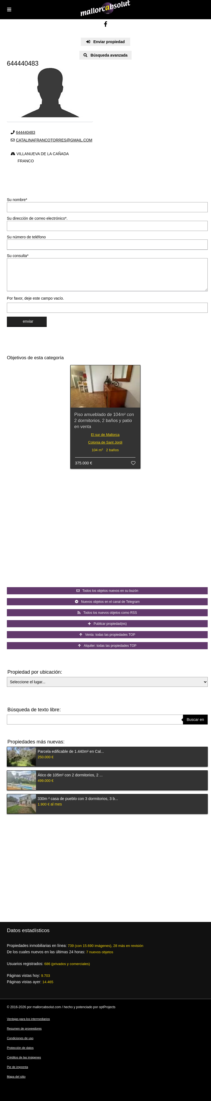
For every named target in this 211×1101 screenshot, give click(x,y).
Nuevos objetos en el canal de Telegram (107, 602)
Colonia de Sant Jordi (105, 442)
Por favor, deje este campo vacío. (35, 298)
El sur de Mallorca (105, 435)
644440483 (25, 132)
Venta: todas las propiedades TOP (107, 635)
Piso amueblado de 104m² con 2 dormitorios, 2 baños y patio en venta (104, 420)
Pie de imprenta (17, 1067)
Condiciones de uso (20, 1038)
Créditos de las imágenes (24, 1057)
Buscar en (195, 719)
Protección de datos (20, 1047)
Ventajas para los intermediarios (28, 1019)
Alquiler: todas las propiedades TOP (107, 646)
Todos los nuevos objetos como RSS (107, 613)
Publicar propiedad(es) (107, 624)
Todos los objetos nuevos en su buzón (107, 591)
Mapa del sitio (16, 1076)
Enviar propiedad (105, 42)
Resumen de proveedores (24, 1028)
